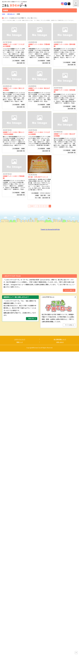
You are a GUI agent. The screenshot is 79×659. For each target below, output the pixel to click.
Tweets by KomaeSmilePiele (50, 229)
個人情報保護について (60, 339)
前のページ (34, 206)
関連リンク (20, 342)
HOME (3, 14)
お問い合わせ (60, 342)
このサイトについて (19, 339)
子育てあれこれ (11, 14)
